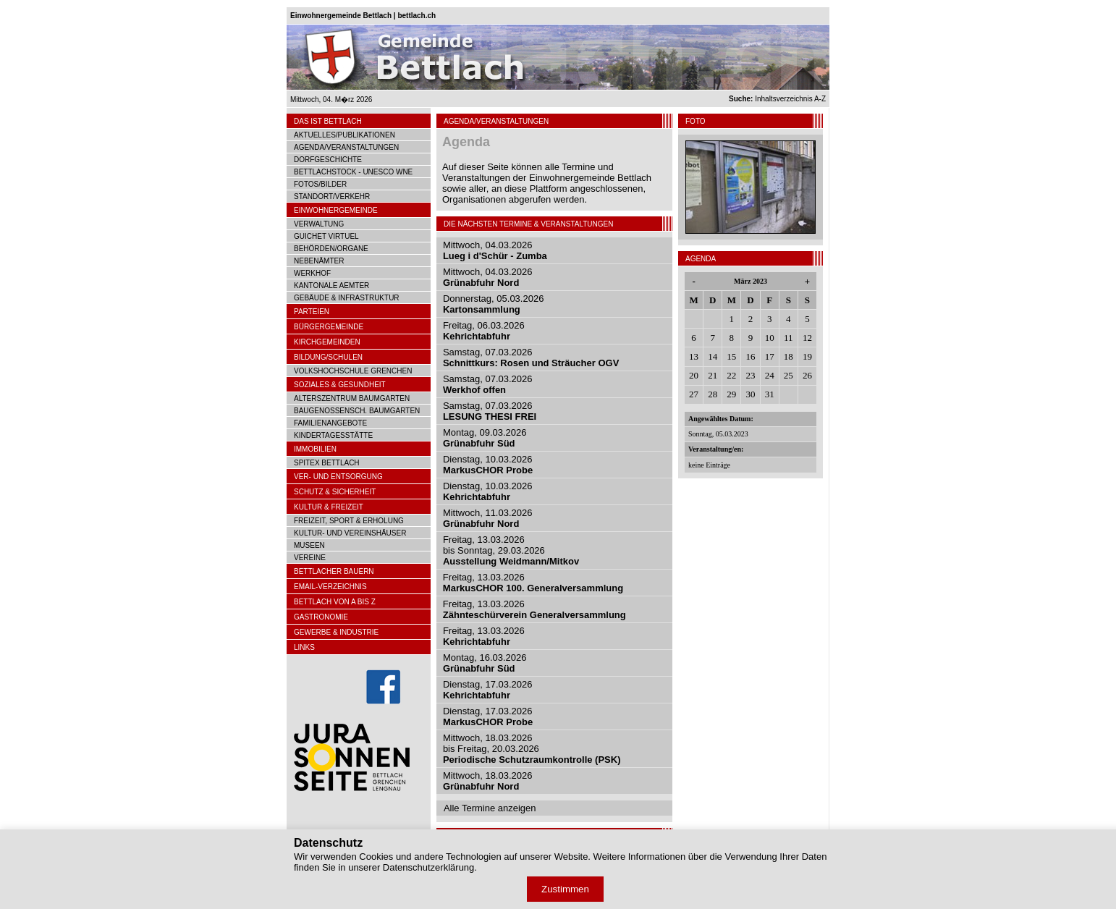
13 (693, 356)
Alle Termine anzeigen (490, 808)
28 (712, 394)
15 (731, 356)
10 (769, 337)
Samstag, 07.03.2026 (531, 357)
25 (788, 375)
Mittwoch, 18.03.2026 (488, 781)
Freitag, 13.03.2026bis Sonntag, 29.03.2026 (511, 550)
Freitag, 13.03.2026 (533, 582)
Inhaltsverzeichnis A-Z (777, 99)
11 (788, 337)
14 (712, 356)
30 (750, 394)
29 (731, 394)
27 (693, 394)
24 (769, 375)
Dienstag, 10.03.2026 (488, 464)
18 (788, 356)
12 (807, 337)
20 (693, 375)
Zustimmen (565, 889)
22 (731, 375)
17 (769, 356)
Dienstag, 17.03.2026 (488, 690)
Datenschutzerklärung (428, 867)
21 (712, 375)
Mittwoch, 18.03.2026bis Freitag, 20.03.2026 (532, 748)
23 (750, 375)
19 (807, 356)
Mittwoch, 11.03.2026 (488, 518)
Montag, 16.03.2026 (485, 663)
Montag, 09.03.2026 (485, 438)
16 (750, 356)
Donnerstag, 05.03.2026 (493, 304)
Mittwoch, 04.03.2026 (495, 250)
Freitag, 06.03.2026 (484, 331)
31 (769, 394)
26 (807, 375)
